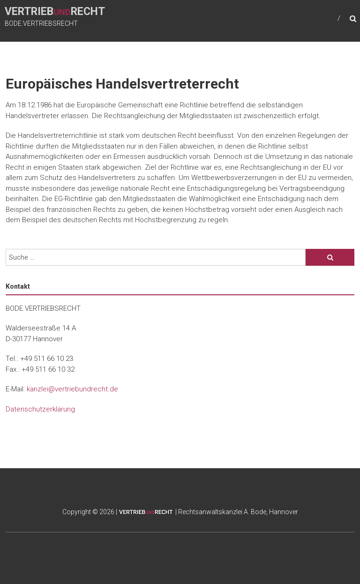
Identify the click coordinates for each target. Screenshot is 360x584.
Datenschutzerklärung (40, 409)
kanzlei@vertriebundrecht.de (72, 389)
